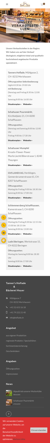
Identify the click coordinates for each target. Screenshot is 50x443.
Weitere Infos (19, 439)
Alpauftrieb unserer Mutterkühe (27, 391)
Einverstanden (38, 430)
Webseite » (27, 104)
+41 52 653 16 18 (18, 307)
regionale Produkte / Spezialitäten (21, 340)
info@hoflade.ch (17, 317)
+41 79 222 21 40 (18, 312)
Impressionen (12, 374)
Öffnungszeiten (13, 368)
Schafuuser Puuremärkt (23, 400)
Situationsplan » (14, 104)
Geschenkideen (12, 351)
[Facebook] (8, 414)
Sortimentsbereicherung (16, 346)
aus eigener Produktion (16, 335)
